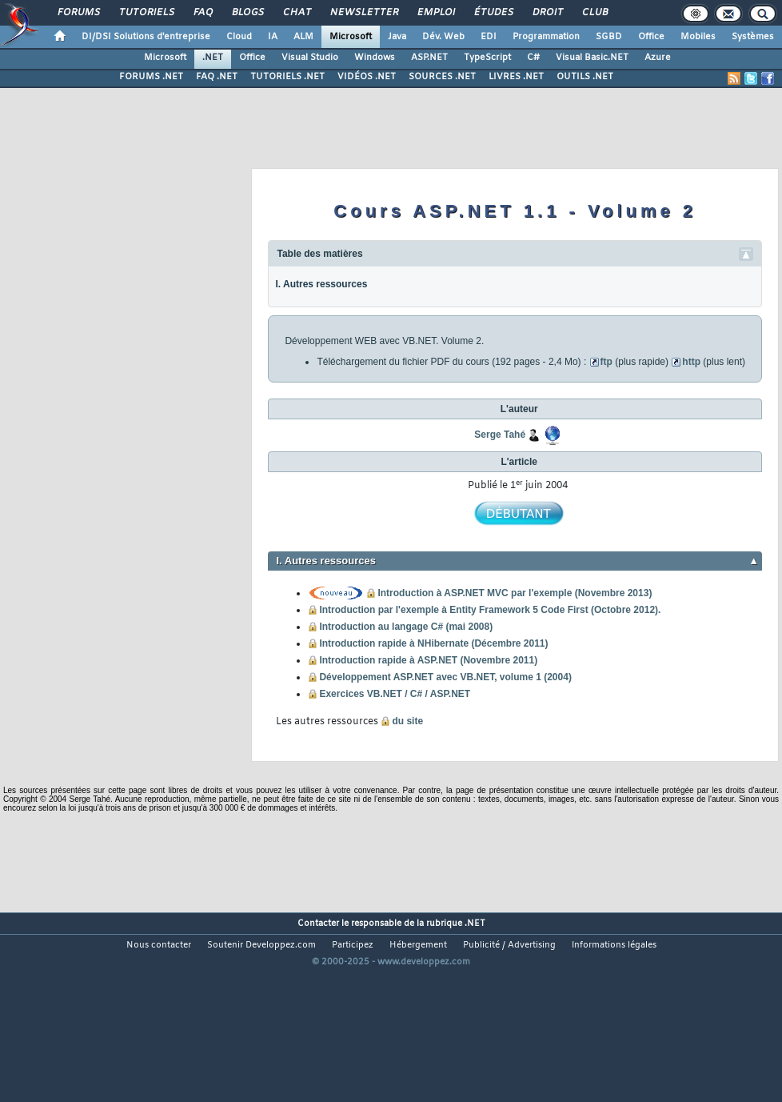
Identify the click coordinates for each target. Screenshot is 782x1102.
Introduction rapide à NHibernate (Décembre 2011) (433, 643)
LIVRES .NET (516, 76)
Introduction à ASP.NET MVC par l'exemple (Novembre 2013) (514, 593)
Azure (657, 57)
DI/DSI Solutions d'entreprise (146, 36)
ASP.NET (429, 57)
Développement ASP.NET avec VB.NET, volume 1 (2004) (445, 677)
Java (397, 36)
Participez (352, 945)
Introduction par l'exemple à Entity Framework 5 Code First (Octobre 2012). (489, 609)
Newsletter (363, 12)
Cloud (239, 36)
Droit (547, 12)
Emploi (435, 12)
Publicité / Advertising (509, 945)
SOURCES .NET (442, 76)
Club (594, 12)
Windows (374, 57)
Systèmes (753, 36)
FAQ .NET (216, 76)
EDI (489, 36)
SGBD (609, 36)
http (691, 361)
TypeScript (487, 57)
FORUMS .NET (151, 76)
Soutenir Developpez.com (261, 945)
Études (493, 12)
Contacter (318, 923)
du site (407, 721)
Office (651, 36)
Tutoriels (146, 12)
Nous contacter (158, 945)
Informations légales (614, 945)
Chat (296, 12)
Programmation (546, 36)
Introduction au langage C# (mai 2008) (406, 626)
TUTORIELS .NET (287, 76)
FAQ (202, 12)
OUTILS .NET (585, 76)
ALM (303, 36)
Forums (78, 12)
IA (272, 36)
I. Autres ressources (321, 284)
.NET (212, 57)
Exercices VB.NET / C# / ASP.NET (394, 693)
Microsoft (350, 36)
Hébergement (418, 945)
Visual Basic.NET (592, 57)
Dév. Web (443, 36)
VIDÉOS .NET (366, 76)
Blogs (247, 12)
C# (533, 57)
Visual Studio (309, 57)
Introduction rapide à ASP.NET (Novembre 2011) (428, 660)
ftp (606, 361)
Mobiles (698, 36)
